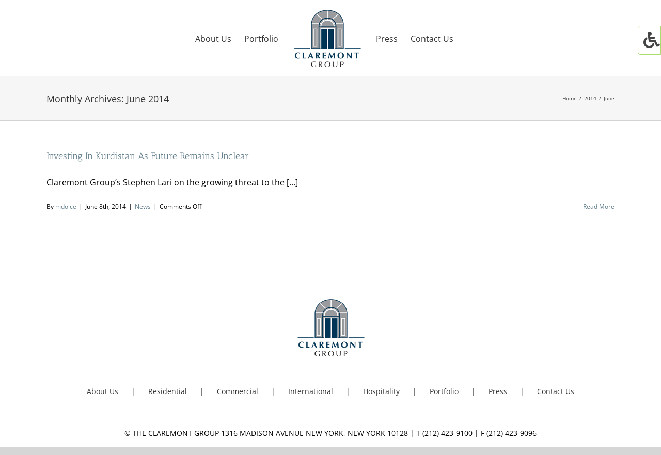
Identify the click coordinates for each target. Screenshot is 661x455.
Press (498, 391)
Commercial (237, 391)
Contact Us (555, 391)
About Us (102, 391)
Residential (167, 391)
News (143, 206)
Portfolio (444, 391)
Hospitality (381, 391)
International (310, 391)
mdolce (65, 206)
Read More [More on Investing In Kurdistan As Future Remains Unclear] (599, 206)
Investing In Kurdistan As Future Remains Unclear (147, 156)
